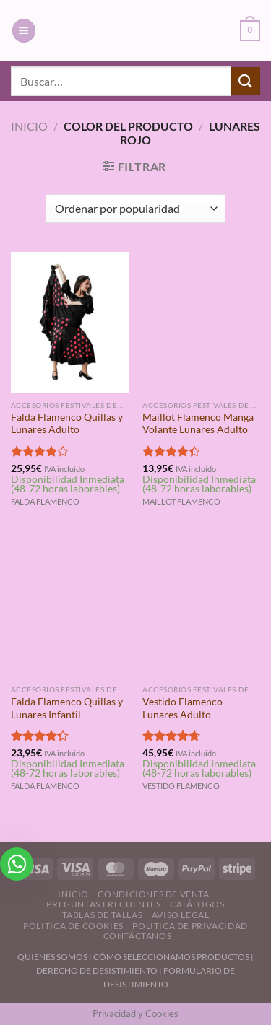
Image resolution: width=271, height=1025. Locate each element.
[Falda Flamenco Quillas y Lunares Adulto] (70, 322)
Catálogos (197, 904)
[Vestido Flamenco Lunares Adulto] (201, 606)
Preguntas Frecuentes (103, 904)
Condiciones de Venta (153, 894)
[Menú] (23, 31)
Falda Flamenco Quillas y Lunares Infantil (67, 708)
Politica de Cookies (73, 925)
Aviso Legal (181, 915)
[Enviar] (245, 81)
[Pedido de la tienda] (135, 208)
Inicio (29, 126)
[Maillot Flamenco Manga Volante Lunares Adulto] (201, 322)
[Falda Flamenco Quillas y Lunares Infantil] (70, 606)
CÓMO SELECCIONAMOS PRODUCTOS (171, 956)
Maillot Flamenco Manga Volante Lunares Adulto (198, 423)
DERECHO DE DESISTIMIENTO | (99, 970)
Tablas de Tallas (102, 915)
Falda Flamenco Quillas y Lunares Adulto (67, 423)
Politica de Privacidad (189, 925)
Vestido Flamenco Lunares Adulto (182, 708)
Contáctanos (137, 935)
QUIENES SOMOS (52, 956)
